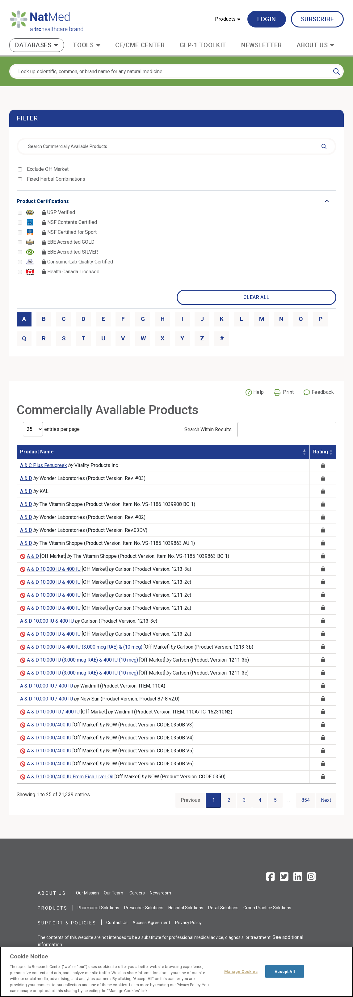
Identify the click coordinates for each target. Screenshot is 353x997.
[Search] (336, 71)
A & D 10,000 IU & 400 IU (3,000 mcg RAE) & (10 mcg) (84, 647)
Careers (137, 892)
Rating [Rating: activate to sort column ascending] (320, 452)
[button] (227, 19)
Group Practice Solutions (267, 907)
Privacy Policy (188, 922)
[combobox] (176, 146)
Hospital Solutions (185, 907)
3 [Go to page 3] (244, 800)
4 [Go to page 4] (259, 800)
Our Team (113, 892)
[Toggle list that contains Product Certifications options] (176, 201)
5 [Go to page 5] (275, 800)
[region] (176, 972)
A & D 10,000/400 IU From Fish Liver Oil (70, 777)
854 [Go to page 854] (305, 800)
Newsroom (160, 892)
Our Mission (87, 892)
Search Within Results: (260, 429)
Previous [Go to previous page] (190, 800)
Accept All (285, 971)
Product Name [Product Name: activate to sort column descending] (37, 452)
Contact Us (117, 922)
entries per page (51, 429)
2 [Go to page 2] (229, 800)
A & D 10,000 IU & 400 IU (54, 569)
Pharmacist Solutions (98, 907)
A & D (26, 478)
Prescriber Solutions (143, 907)
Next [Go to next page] (326, 800)
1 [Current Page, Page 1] (213, 800)
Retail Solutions (223, 907)
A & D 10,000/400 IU (49, 725)
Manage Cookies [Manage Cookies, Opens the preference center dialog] (241, 971)
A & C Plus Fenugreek (43, 465)
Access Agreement (151, 922)
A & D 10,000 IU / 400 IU (46, 686)
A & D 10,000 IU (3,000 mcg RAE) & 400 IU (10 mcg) (82, 660)
